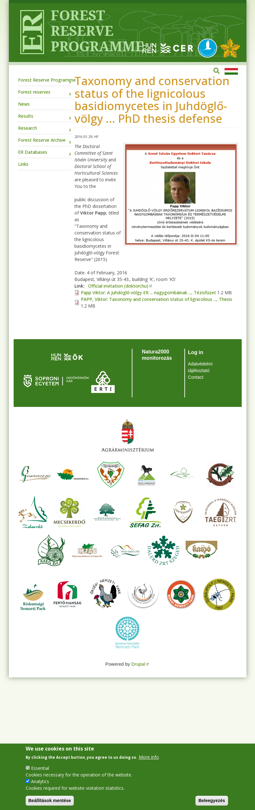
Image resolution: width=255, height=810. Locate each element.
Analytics (40, 781)
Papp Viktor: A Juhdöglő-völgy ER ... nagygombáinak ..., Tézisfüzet (148, 293)
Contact (195, 377)
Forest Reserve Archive (42, 140)
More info (149, 757)
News (24, 104)
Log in (195, 352)
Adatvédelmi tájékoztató (200, 367)
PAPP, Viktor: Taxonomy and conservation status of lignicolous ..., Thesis (156, 299)
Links (23, 164)
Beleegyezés (211, 800)
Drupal (140, 664)
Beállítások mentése (50, 800)
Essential (40, 768)
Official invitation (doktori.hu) (120, 286)
